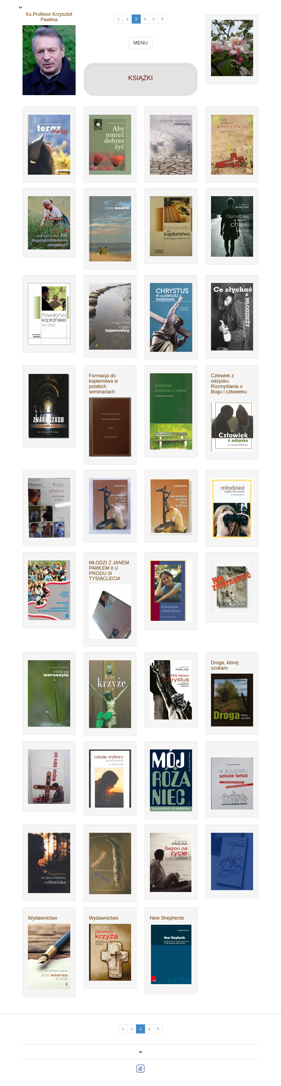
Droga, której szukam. (225, 665)
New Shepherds (167, 918)
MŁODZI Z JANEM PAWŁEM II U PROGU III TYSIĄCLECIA (109, 570)
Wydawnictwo (42, 918)
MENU (141, 43)
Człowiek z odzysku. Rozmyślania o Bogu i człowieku (229, 383)
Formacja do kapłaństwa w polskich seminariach (103, 383)
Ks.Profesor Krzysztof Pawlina (49, 17)
